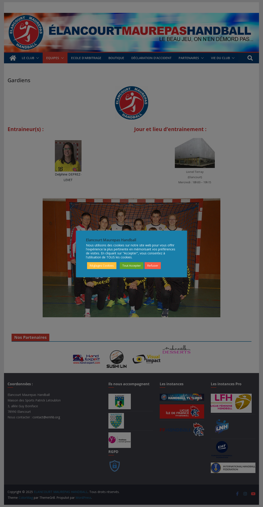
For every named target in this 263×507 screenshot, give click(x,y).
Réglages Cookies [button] (102, 265)
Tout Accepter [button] (131, 265)
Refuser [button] (152, 265)
